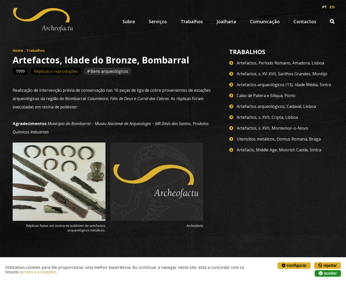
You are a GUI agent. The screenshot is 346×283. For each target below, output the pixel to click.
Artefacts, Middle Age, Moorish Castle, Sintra (279, 150)
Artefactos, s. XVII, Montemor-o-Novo (272, 128)
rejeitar (327, 265)
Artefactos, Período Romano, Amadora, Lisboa (280, 63)
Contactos (304, 21)
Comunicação (265, 21)
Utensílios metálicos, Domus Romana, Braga (279, 139)
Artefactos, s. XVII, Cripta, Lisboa (267, 117)
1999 (20, 71)
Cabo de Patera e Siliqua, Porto (266, 95)
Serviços (158, 21)
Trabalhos (192, 21)
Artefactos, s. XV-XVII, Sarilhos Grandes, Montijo (282, 74)
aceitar (328, 273)
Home (18, 50)
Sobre (128, 21)
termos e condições (38, 272)
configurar (294, 265)
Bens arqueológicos (109, 71)
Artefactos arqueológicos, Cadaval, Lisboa (276, 106)
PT (324, 7)
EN (332, 7)
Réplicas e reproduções (56, 71)
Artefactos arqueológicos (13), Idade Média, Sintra (284, 84)
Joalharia (226, 21)
